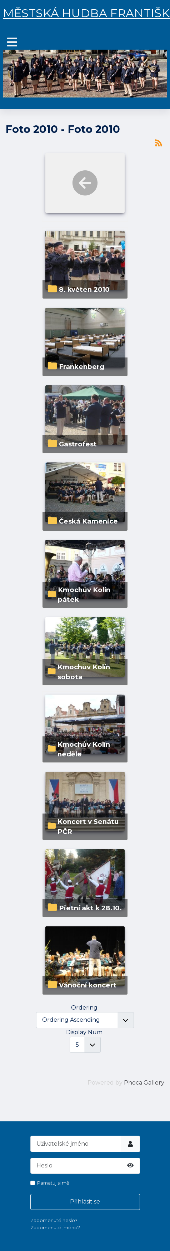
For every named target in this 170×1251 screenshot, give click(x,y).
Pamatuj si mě (53, 1183)
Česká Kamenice (88, 521)
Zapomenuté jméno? (55, 1227)
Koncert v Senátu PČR (88, 826)
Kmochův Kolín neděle (84, 749)
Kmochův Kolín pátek (84, 595)
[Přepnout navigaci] (12, 42)
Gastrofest (78, 444)
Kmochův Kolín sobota (84, 672)
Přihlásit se (85, 1201)
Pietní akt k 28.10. (90, 908)
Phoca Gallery (144, 1082)
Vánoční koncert (87, 985)
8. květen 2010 (84, 289)
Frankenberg (81, 366)
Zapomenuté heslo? (54, 1220)
